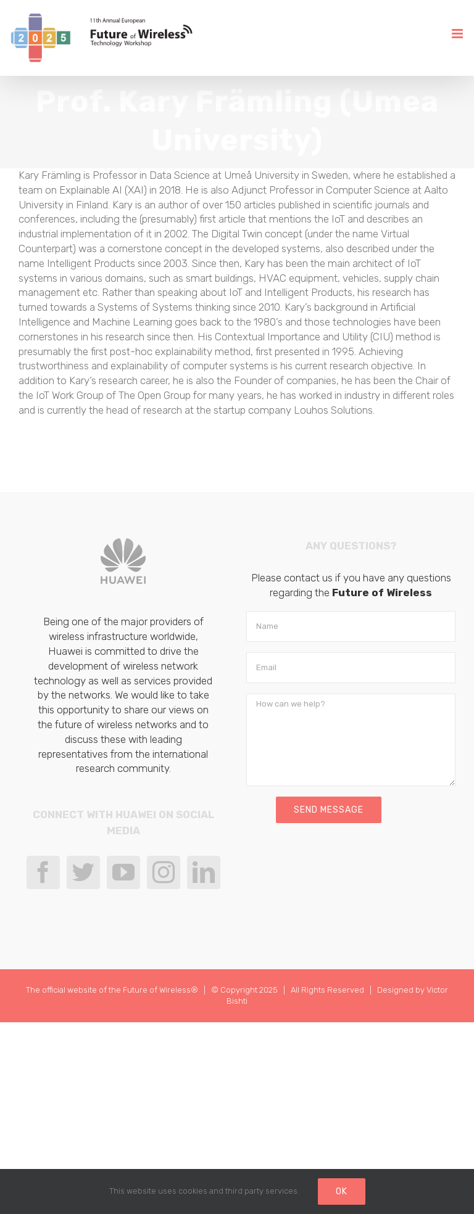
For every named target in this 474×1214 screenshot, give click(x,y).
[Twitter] (83, 872)
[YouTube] (123, 872)
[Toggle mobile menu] (458, 33)
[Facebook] (43, 872)
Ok (341, 1191)
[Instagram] (163, 872)
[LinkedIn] (203, 872)
